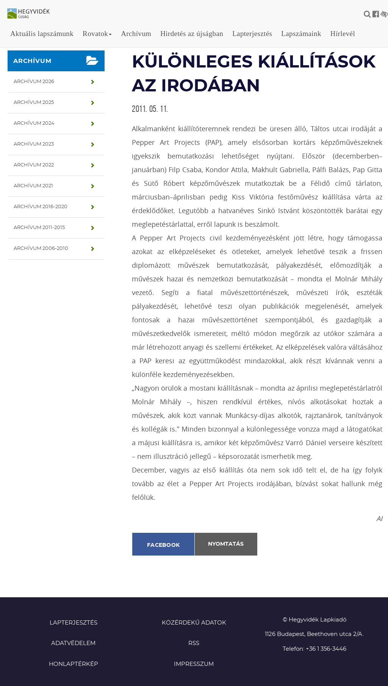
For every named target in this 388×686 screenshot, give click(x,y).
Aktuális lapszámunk (42, 34)
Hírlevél (342, 34)
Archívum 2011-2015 (39, 227)
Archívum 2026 (34, 81)
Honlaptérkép (73, 664)
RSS (193, 643)
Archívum (136, 34)
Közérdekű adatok (194, 623)
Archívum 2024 (34, 123)
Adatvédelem (73, 643)
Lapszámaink (301, 34)
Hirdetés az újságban (191, 34)
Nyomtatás (226, 544)
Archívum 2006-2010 (41, 248)
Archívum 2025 (34, 102)
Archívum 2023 (34, 144)
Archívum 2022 (34, 165)
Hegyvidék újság (32, 14)
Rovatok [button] (97, 34)
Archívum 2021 (33, 186)
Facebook (163, 545)
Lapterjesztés (252, 34)
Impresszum (194, 664)
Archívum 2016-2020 (40, 206)
